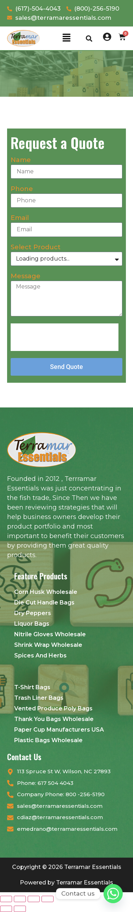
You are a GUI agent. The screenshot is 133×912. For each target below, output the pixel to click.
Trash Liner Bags (38, 698)
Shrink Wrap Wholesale (48, 645)
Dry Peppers (32, 613)
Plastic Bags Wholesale (48, 740)
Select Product (36, 247)
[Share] (34, 899)
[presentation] (64, 337)
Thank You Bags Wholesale (54, 719)
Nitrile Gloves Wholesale (50, 634)
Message (25, 276)
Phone (22, 189)
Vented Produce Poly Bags (53, 708)
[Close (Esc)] (47, 899)
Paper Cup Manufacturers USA (59, 729)
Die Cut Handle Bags (44, 602)
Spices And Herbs (40, 655)
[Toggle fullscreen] (20, 899)
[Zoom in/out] (6, 899)
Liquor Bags (31, 623)
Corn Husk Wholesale (45, 592)
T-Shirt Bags (32, 687)
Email (20, 218)
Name (21, 160)
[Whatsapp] (113, 893)
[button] (66, 38)
